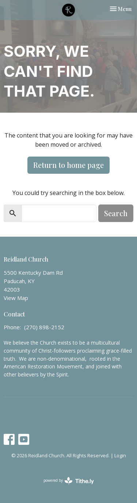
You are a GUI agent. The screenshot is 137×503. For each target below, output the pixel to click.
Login (120, 455)
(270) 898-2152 (44, 327)
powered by (68, 481)
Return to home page (68, 165)
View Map (16, 297)
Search (116, 213)
